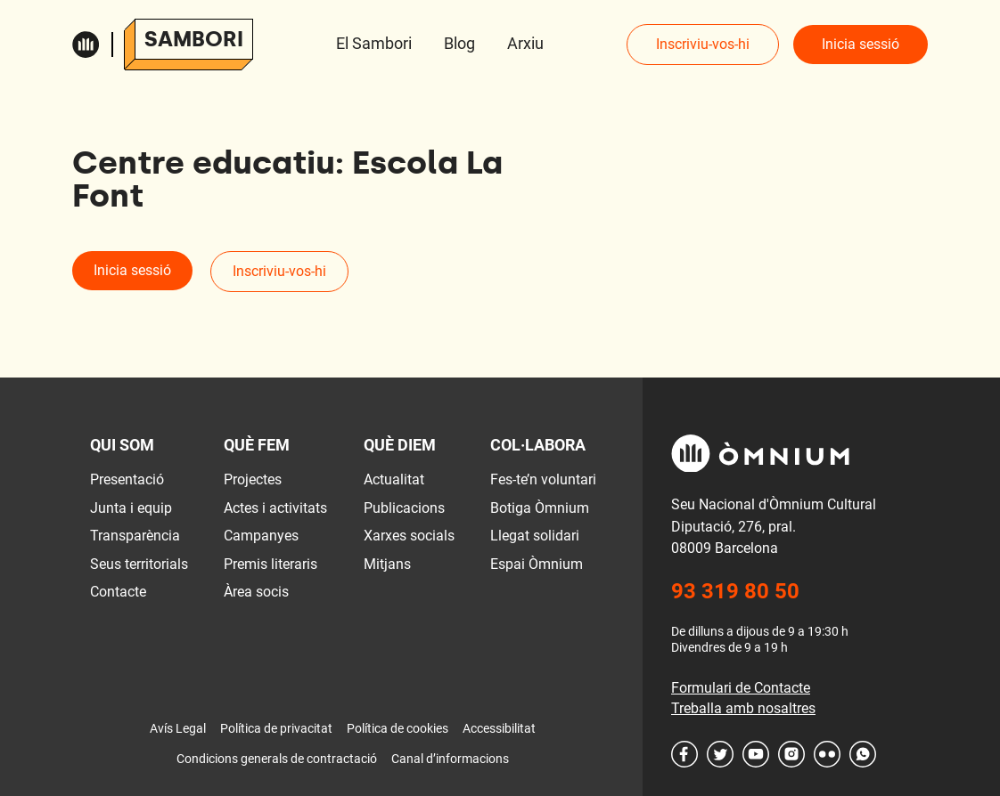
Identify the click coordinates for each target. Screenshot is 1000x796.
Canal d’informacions (450, 758)
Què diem (400, 444)
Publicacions (404, 508)
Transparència (135, 535)
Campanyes (261, 535)
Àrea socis (256, 591)
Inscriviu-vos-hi (703, 44)
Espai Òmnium (536, 564)
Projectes (253, 479)
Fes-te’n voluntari (543, 479)
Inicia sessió (860, 44)
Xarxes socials (409, 535)
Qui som (122, 444)
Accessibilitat (499, 728)
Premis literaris (270, 564)
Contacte (118, 591)
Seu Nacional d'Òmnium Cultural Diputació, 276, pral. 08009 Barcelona (773, 526)
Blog (459, 43)
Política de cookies (397, 728)
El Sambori (374, 43)
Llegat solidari (534, 535)
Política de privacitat (276, 728)
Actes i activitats (275, 508)
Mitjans (387, 564)
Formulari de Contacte (740, 687)
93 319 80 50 (735, 591)
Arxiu (525, 43)
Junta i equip (131, 508)
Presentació (127, 479)
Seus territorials (139, 564)
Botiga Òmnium (539, 508)
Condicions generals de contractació (276, 758)
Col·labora (538, 444)
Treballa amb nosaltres (743, 708)
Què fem (257, 444)
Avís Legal (178, 728)
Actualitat (394, 479)
